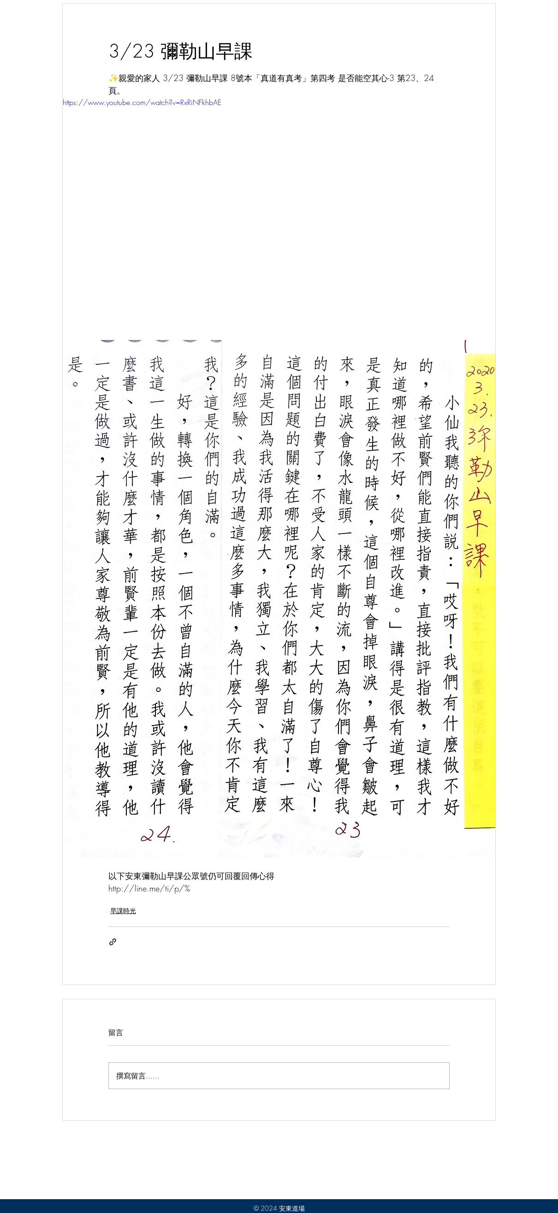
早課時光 (123, 910)
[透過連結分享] (112, 942)
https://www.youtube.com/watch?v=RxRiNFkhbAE (142, 102)
